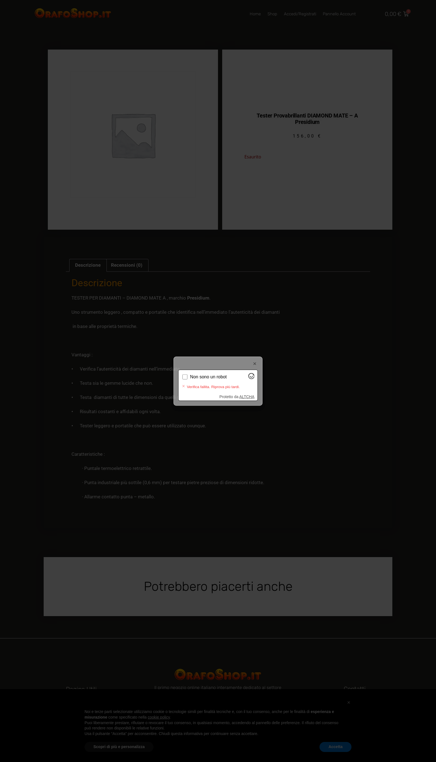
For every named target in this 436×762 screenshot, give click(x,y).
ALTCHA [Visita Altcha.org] (246, 392)
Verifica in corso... (207, 381)
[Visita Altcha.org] (251, 381)
